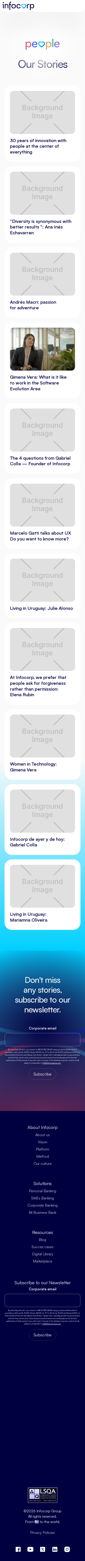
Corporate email (42, 1028)
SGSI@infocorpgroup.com (51, 1063)
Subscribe (42, 1073)
